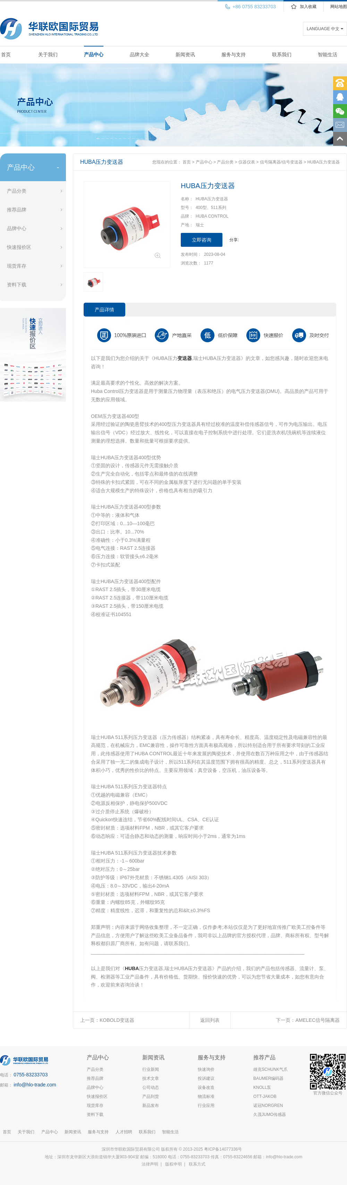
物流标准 (206, 1096)
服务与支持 (233, 54)
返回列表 (210, 1020)
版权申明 (173, 1164)
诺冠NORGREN (268, 1105)
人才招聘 (124, 1131)
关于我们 (48, 54)
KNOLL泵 (262, 1087)
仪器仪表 (246, 162)
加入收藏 (308, 6)
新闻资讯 (185, 54)
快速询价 (206, 1069)
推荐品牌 (16, 209)
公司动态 (150, 1087)
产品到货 (150, 1096)
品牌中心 (16, 228)
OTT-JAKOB (265, 1096)
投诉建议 (206, 1078)
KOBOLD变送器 (117, 1020)
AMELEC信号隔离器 (317, 1020)
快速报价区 (19, 247)
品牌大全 (139, 54)
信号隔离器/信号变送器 (281, 162)
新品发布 (150, 1105)
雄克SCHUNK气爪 (270, 1069)
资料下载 (16, 284)
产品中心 (93, 54)
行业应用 (206, 1105)
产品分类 (16, 191)
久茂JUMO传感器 (269, 1114)
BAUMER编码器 (268, 1078)
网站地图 (338, 6)
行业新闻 (150, 1069)
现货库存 (16, 266)
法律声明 (150, 1164)
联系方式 (197, 1164)
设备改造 (206, 1087)
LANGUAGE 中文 (323, 28)
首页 (6, 54)
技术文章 (150, 1078)
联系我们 (281, 54)
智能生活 (327, 54)
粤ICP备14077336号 (223, 1149)
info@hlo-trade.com (35, 1084)
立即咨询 (201, 240)
